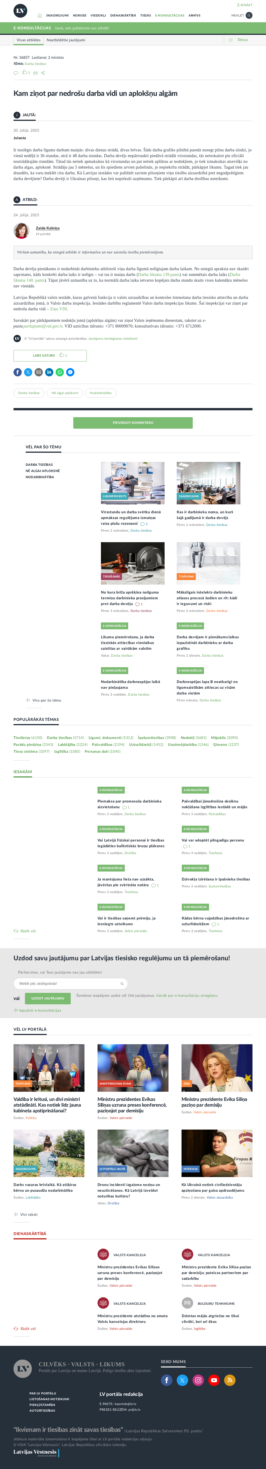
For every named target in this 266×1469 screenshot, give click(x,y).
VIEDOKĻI (98, 15)
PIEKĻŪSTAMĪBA (42, 1405)
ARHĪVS (195, 15)
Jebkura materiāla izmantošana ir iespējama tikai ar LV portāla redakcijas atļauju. (83, 1439)
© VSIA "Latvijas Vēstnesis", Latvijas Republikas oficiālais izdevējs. (70, 1445)
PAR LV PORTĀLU (43, 1393)
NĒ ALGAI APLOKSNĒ (43, 471)
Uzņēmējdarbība (188, 745)
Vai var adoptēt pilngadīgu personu (213, 840)
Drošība (130, 853)
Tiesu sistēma (32, 751)
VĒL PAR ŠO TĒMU (44, 447)
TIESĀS (145, 15)
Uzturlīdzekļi (146, 745)
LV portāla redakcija (121, 1394)
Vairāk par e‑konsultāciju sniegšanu (186, 995)
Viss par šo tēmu (47, 700)
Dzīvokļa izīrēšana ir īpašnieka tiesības (216, 879)
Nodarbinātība (101, 393)
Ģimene (226, 745)
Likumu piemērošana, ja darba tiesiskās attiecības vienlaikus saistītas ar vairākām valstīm (127, 642)
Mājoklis (224, 738)
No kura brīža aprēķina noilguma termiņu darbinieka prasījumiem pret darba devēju (130, 598)
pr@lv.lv (134, 1409)
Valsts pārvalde (136, 931)
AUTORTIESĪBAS (42, 1410)
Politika (31, 1118)
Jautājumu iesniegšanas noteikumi (112, 338)
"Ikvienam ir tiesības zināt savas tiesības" (68, 1430)
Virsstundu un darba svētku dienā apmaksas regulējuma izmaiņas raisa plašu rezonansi (131, 517)
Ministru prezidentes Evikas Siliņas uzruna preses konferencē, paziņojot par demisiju (132, 1105)
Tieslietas (28, 738)
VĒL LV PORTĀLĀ (30, 1029)
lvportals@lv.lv (125, 1404)
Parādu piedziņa (33, 745)
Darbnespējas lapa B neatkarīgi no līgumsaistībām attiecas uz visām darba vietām (207, 687)
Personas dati (102, 751)
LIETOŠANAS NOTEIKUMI (49, 1399)
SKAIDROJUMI (57, 15)
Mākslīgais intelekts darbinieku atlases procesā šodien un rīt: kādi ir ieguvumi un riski (207, 598)
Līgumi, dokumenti (111, 738)
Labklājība (72, 745)
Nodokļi (193, 738)
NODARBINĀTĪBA (40, 477)
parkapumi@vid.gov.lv (42, 326)
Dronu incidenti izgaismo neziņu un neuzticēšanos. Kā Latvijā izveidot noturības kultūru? (129, 1190)
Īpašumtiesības (157, 738)
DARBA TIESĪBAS (39, 465)
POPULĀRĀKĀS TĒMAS (36, 720)
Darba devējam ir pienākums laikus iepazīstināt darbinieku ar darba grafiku (208, 642)
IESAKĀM (23, 772)
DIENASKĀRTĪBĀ (123, 15)
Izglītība (67, 751)
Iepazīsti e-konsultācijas (40, 1010)
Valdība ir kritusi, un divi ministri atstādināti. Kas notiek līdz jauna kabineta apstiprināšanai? (47, 1105)
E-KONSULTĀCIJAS (170, 15)
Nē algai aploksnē (65, 393)
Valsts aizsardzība (220, 1197)
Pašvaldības (108, 745)
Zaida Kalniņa (48, 228)
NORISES (80, 15)
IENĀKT (247, 5)
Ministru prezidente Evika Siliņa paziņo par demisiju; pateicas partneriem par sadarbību (216, 1272)
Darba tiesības (35, 64)
